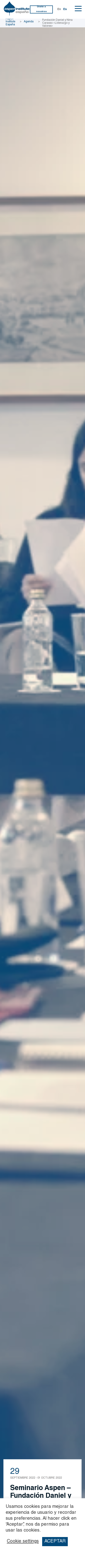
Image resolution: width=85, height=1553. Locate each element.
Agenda (29, 21)
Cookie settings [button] (23, 1542)
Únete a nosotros (41, 9)
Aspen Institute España (10, 21)
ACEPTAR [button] (55, 1541)
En (59, 9)
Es (65, 9)
